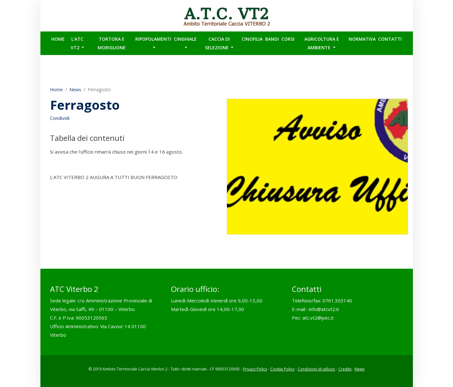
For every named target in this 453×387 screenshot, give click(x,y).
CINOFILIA (252, 39)
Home (58, 39)
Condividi (59, 118)
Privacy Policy (255, 369)
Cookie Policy (282, 369)
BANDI (272, 39)
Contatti (390, 39)
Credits (344, 369)
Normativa (362, 39)
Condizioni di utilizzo (316, 369)
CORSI (287, 39)
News (75, 89)
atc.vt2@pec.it (318, 317)
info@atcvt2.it (324, 309)
